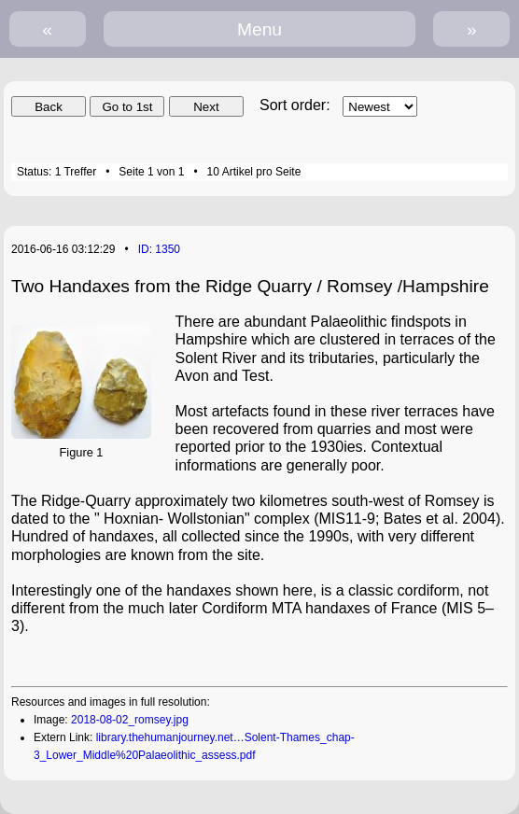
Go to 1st (127, 107)
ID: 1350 (159, 249)
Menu (259, 29)
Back (49, 107)
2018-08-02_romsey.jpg (130, 719)
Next (205, 107)
